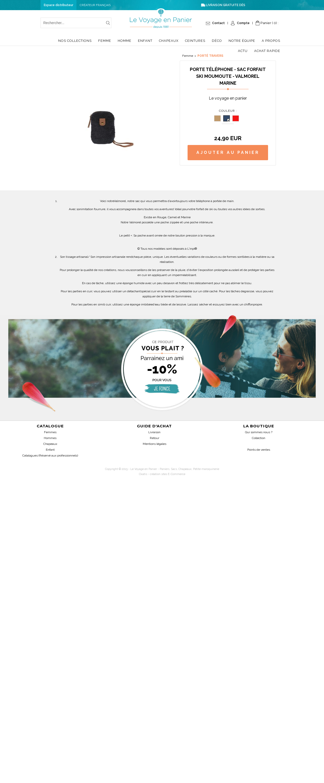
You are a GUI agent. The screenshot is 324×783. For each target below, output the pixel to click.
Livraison (154, 432)
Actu (243, 51)
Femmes (50, 432)
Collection (258, 438)
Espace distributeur (58, 5)
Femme (104, 41)
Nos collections (75, 41)
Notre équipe (242, 41)
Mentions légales (154, 444)
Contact (218, 23)
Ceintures (195, 41)
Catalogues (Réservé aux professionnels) (50, 455)
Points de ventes (258, 449)
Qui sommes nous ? (258, 432)
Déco (217, 41)
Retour (154, 438)
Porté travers (210, 56)
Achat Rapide (267, 51)
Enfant (145, 41)
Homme (124, 41)
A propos (271, 41)
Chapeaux (168, 41)
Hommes (50, 438)
